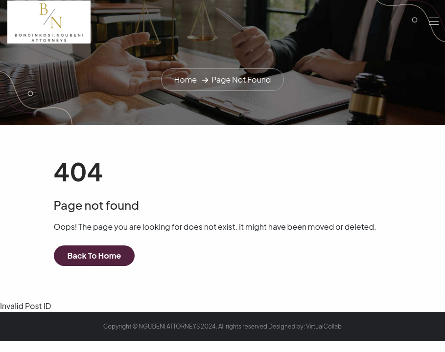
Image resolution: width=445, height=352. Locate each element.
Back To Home (94, 255)
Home (185, 79)
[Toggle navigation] (432, 21)
